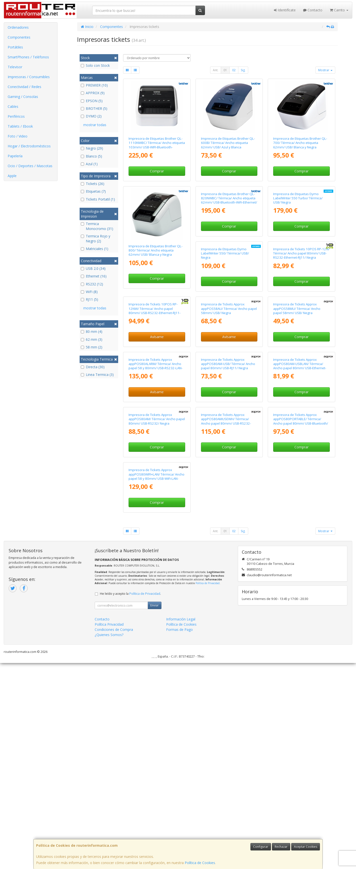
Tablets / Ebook (20, 126)
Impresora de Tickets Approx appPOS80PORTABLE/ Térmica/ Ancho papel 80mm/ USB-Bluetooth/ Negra (228, 682)
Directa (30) (93, 367)
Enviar (154, 811)
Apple (12, 175)
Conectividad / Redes (24, 86)
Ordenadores (18, 27)
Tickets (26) (92, 183)
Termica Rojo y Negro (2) (95, 238)
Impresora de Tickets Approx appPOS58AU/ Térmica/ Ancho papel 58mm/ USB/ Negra (156, 465)
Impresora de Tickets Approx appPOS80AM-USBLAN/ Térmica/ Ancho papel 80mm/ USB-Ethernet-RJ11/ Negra (227, 575)
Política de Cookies (200, 862)
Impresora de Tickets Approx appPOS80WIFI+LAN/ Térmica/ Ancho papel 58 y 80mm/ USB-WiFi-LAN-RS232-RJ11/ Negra (301, 682)
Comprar (157, 171)
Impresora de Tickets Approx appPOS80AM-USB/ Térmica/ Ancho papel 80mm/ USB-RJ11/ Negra (156, 572)
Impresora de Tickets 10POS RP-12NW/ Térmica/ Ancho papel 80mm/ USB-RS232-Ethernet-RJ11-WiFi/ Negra (299, 359)
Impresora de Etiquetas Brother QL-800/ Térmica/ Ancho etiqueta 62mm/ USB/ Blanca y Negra (155, 250)
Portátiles (15, 47)
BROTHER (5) (94, 108)
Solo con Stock (95, 65)
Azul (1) (89, 163)
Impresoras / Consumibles (29, 76)
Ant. (215, 70)
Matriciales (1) (94, 248)
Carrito (339, 10)
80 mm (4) (91, 331)
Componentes (19, 37)
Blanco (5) (91, 156)
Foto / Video (17, 136)
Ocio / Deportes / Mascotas (30, 165)
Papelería (15, 156)
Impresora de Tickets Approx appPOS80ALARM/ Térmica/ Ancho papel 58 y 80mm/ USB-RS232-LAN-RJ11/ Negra (300, 467)
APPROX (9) (93, 93)
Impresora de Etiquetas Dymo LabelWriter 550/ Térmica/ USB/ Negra (153, 357)
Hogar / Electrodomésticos (29, 146)
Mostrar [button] (325, 70)
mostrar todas (94, 124)
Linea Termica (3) (97, 374)
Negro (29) (92, 148)
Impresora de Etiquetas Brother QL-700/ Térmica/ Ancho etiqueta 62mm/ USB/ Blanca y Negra (300, 142)
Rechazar (281, 847)
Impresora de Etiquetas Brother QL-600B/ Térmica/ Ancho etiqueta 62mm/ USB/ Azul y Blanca (228, 142)
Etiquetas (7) (93, 191)
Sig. (243, 70)
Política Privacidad (109, 830)
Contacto (312, 10)
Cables (13, 106)
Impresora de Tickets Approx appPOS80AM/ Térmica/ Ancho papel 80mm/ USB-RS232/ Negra (301, 572)
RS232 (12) (92, 284)
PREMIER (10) (94, 85)
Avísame (301, 386)
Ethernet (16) (94, 276)
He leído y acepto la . (130, 800)
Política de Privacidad (208, 789)
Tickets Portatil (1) (98, 199)
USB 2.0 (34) (93, 268)
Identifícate (285, 10)
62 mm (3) (91, 339)
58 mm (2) (91, 347)
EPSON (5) (92, 100)
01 (225, 70)
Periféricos (16, 116)
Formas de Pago (179, 835)
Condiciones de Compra (114, 835)
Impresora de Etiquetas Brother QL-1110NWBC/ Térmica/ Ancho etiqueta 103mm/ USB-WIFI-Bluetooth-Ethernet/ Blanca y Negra (157, 145)
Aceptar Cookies (305, 847)
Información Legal (180, 825)
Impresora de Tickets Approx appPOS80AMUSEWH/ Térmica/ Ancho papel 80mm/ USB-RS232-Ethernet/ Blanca (153, 682)
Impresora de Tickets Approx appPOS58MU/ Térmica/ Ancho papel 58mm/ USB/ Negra (224, 465)
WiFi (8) (89, 291)
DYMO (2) (91, 116)
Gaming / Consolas (23, 96)
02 (234, 70)
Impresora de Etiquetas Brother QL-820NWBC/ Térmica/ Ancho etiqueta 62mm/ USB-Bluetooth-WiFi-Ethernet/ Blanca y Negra (229, 252)
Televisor (15, 67)
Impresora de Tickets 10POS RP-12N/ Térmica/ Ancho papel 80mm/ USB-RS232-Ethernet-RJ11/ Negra (229, 357)
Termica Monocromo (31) (97, 226)
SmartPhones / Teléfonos (28, 57)
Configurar (260, 847)
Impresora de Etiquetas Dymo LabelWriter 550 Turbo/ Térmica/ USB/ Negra (298, 250)
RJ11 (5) (89, 299)
